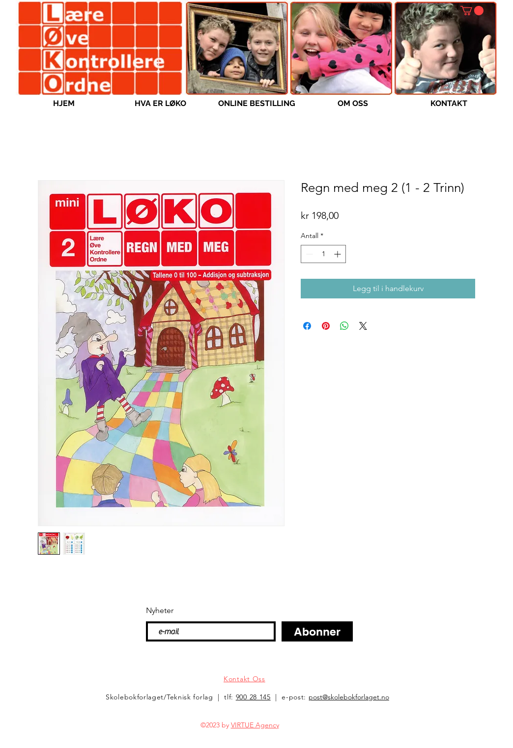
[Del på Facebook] (307, 326)
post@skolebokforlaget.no (349, 697)
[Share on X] (363, 326)
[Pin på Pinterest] (326, 326)
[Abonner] (317, 631)
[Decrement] (308, 254)
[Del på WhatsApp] (344, 326)
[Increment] (338, 254)
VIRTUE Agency (255, 725)
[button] (472, 10)
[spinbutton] (323, 254)
